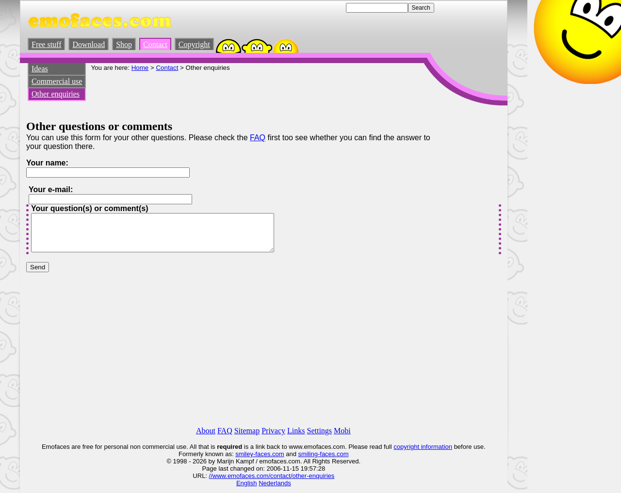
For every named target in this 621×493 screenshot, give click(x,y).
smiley (244, 454)
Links (296, 431)
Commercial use (57, 81)
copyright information (422, 446)
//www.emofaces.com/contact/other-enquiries (272, 475)
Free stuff (46, 44)
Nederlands (275, 483)
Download (88, 44)
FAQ (257, 137)
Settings (319, 431)
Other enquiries (56, 94)
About (205, 431)
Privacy (273, 431)
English (246, 483)
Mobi (342, 431)
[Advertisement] (267, 93)
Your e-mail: (51, 189)
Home (140, 67)
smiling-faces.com (323, 454)
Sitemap (247, 431)
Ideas (40, 69)
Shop (124, 44)
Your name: (47, 163)
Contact (155, 44)
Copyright (194, 44)
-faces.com (268, 454)
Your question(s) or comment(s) (89, 208)
